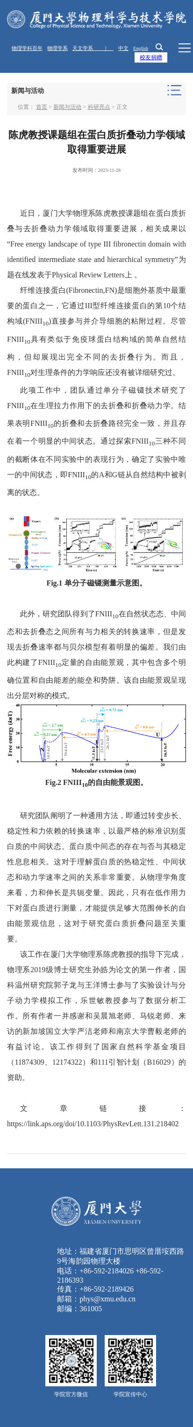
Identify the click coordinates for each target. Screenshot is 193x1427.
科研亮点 (99, 107)
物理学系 (57, 48)
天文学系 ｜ (93, 48)
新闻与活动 (67, 107)
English (140, 48)
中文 (123, 48)
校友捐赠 (151, 57)
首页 (41, 107)
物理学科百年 (27, 48)
